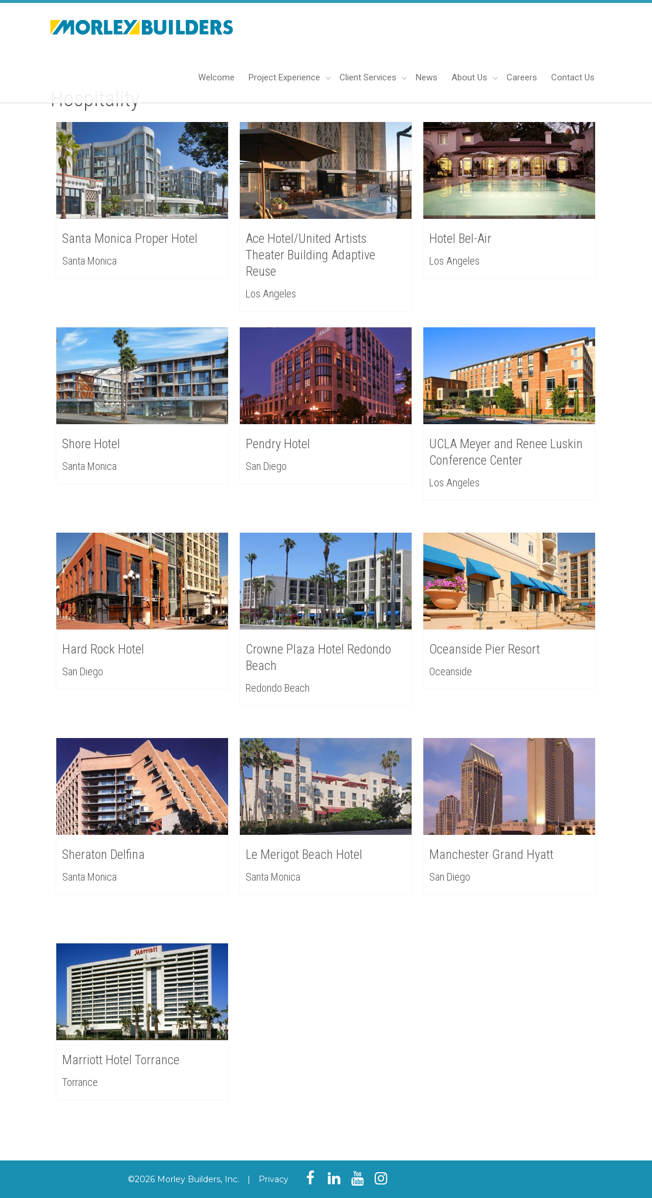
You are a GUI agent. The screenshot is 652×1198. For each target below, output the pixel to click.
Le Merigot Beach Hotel (304, 854)
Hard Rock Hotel (104, 648)
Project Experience (285, 77)
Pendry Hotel (278, 443)
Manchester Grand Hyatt (492, 854)
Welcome (216, 77)
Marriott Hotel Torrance (121, 1059)
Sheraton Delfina (104, 854)
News (426, 77)
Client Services (369, 77)
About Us (470, 77)
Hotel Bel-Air (460, 238)
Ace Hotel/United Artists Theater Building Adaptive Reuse (310, 255)
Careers (522, 77)
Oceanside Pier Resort (485, 648)
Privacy (273, 1179)
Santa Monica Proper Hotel (130, 238)
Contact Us (573, 77)
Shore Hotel (91, 443)
